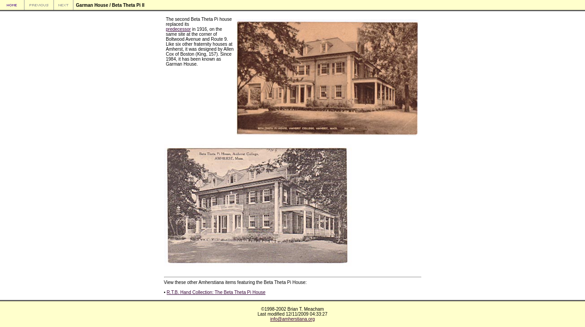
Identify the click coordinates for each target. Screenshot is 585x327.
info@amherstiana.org (292, 319)
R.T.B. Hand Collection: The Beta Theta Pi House (216, 292)
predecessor (178, 29)
